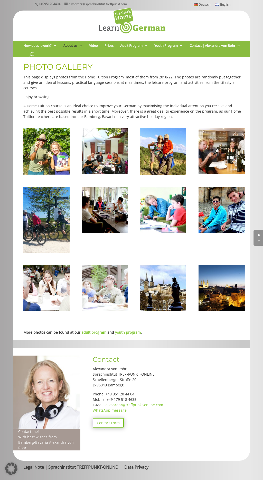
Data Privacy (136, 467)
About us (70, 46)
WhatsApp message (110, 410)
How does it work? (37, 46)
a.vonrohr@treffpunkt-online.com (134, 404)
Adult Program (131, 46)
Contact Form (108, 422)
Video (93, 46)
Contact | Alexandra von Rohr (212, 46)
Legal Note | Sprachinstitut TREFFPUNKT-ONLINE (70, 467)
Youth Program (166, 46)
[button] (11, 468)
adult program (93, 332)
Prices (109, 46)
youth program (128, 332)
